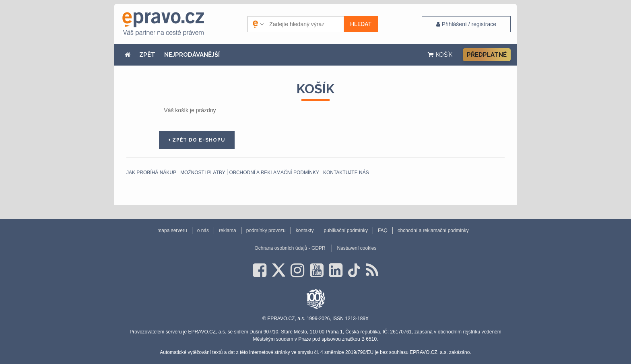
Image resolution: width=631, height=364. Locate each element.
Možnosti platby (202, 172)
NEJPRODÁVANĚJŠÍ (192, 54)
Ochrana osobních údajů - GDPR (289, 248)
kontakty (305, 230)
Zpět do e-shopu (197, 140)
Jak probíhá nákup (151, 172)
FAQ (383, 230)
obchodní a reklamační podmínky (274, 172)
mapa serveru (172, 230)
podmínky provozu (266, 230)
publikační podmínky (346, 230)
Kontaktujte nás (346, 172)
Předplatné (487, 54)
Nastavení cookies (356, 248)
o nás (203, 230)
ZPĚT (147, 54)
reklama (227, 230)
